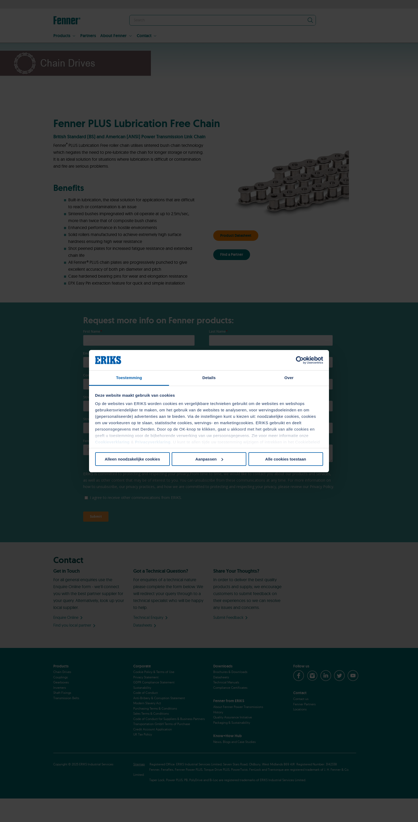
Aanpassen (209, 459)
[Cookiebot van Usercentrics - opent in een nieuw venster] (299, 360)
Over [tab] (289, 377)
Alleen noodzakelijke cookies (132, 459)
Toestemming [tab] (129, 377)
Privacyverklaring (153, 442)
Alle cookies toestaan (285, 459)
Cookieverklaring (112, 442)
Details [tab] (209, 377)
